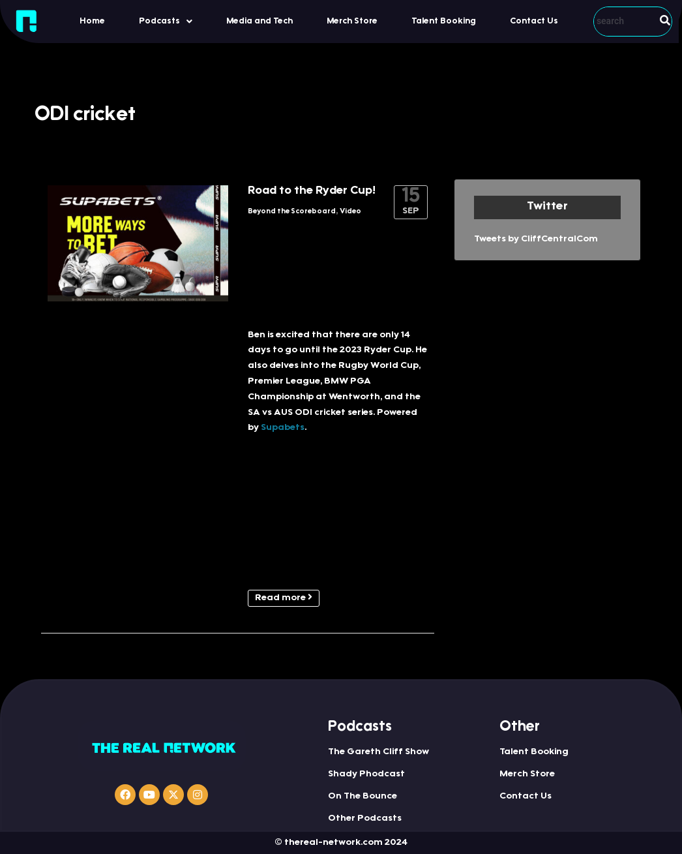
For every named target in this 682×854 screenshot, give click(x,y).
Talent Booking (443, 21)
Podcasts (165, 21)
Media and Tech (259, 21)
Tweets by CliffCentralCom (536, 239)
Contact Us (534, 21)
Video (350, 211)
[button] (165, 21)
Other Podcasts (365, 818)
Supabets (282, 428)
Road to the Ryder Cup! (312, 191)
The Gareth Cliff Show (378, 752)
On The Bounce (362, 796)
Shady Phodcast (366, 774)
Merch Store (352, 21)
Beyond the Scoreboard (292, 211)
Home (92, 21)
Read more (283, 597)
